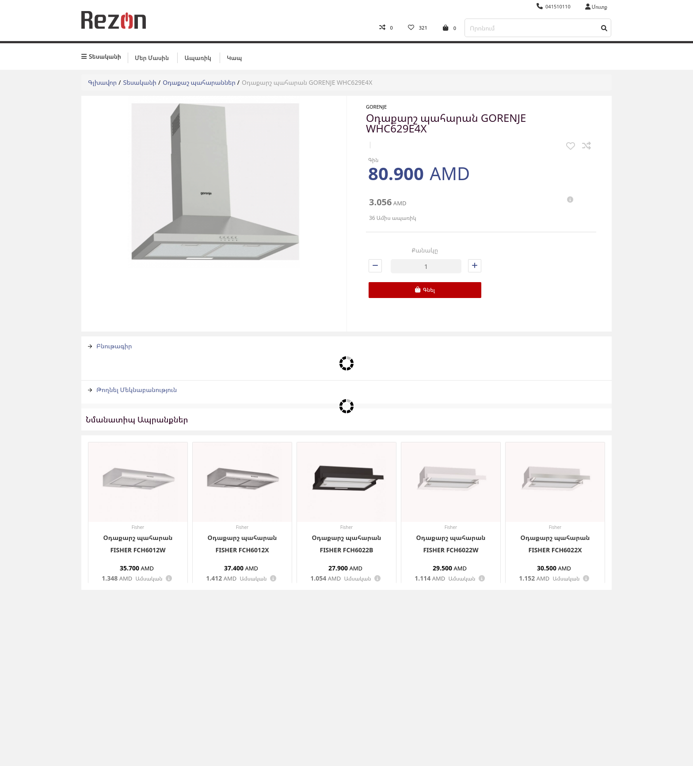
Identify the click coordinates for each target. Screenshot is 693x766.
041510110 (554, 6)
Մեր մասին (152, 56)
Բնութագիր (110, 344)
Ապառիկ (197, 56)
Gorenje (376, 105)
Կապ (234, 56)
